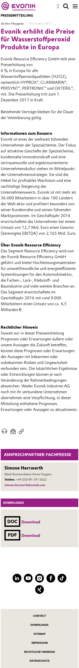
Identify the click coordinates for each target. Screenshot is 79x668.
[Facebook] (50, 578)
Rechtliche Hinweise (39, 651)
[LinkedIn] (17, 578)
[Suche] (66, 6)
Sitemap (40, 634)
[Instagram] (39, 578)
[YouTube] (28, 578)
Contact (39, 615)
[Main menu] (75, 6)
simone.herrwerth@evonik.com (24, 485)
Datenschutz (40, 660)
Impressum (39, 642)
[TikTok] (62, 578)
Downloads (39, 624)
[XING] (39, 589)
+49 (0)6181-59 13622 (31, 479)
